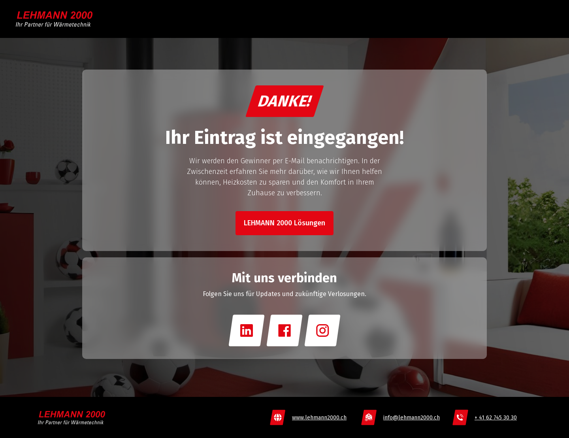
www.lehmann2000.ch (319, 417)
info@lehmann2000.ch (411, 417)
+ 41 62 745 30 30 (496, 417)
